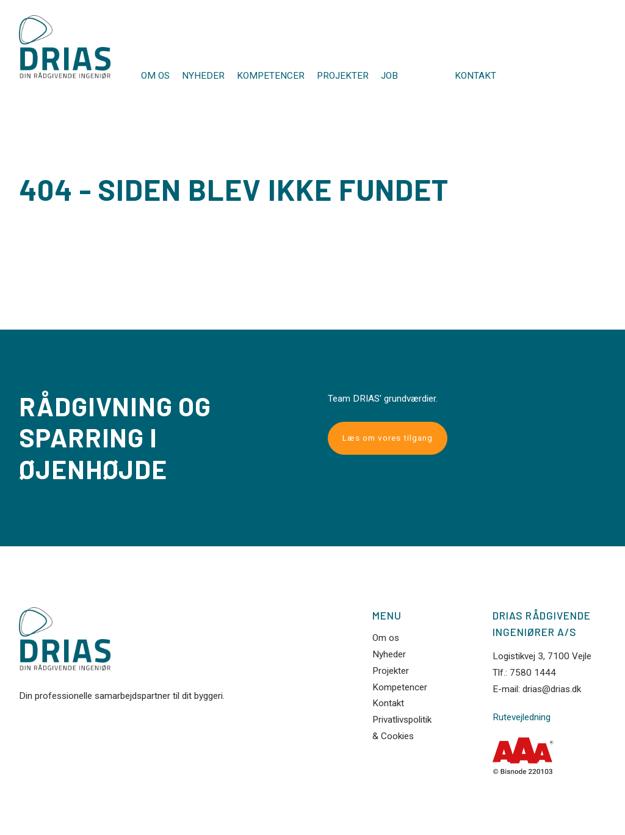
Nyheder (203, 75)
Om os (155, 75)
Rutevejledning (522, 717)
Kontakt (475, 76)
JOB (389, 75)
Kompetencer (271, 75)
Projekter (343, 75)
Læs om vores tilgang (387, 438)
